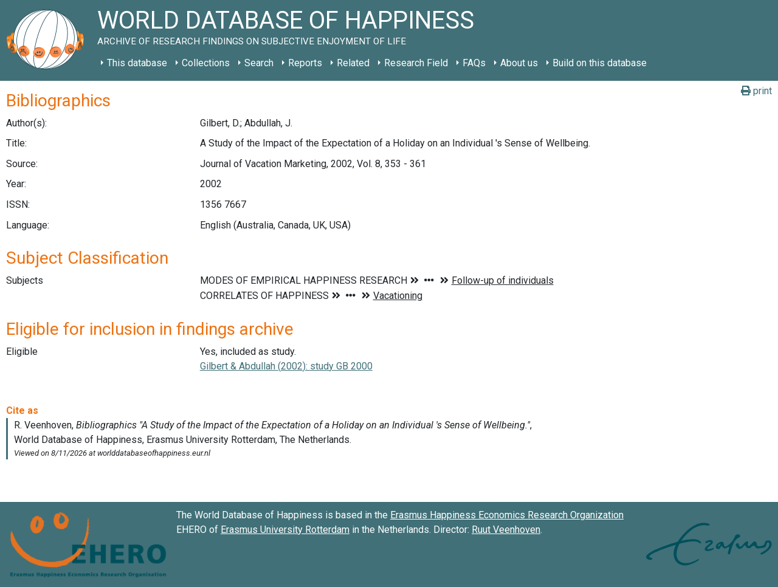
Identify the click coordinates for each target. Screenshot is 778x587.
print (756, 91)
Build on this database (600, 63)
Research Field (416, 63)
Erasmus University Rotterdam (285, 529)
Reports (305, 63)
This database (137, 63)
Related (353, 63)
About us (519, 63)
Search (259, 63)
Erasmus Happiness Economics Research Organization (507, 515)
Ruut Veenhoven (506, 529)
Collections (206, 63)
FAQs (474, 63)
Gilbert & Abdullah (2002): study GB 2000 (286, 366)
